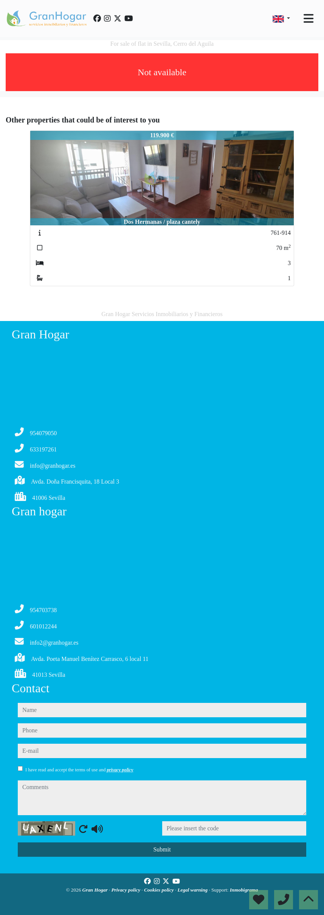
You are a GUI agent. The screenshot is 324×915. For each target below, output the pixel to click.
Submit (162, 849)
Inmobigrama (244, 890)
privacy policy (120, 769)
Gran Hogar (95, 890)
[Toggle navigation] (308, 18)
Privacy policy (127, 890)
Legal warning (193, 890)
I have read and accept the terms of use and (79, 769)
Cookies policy (159, 890)
